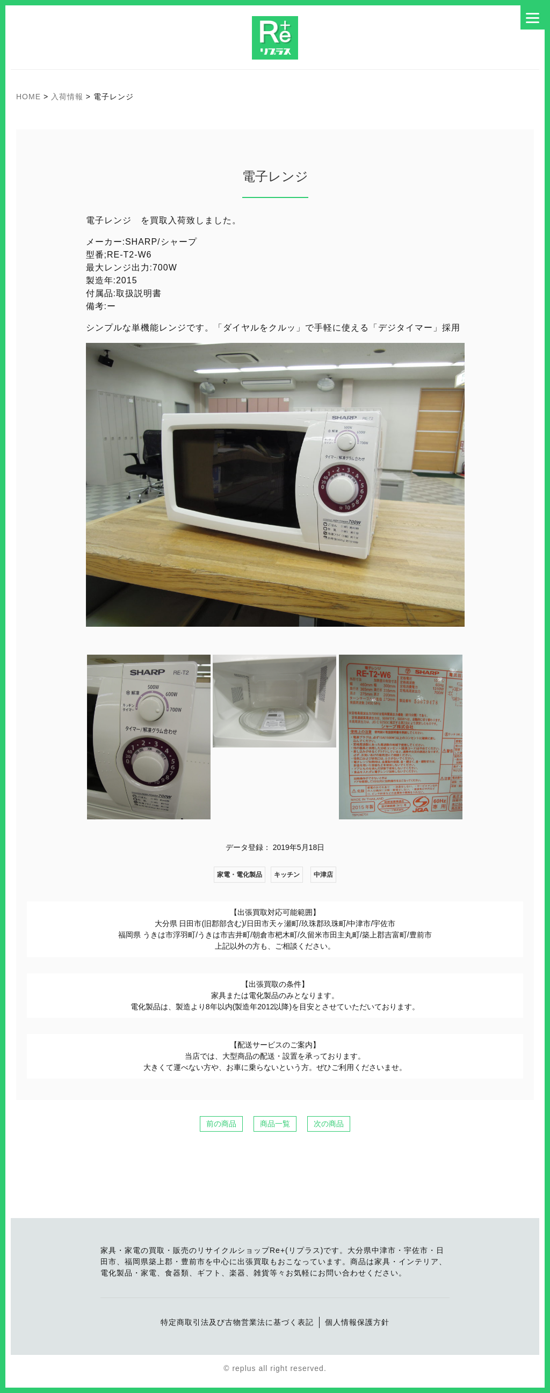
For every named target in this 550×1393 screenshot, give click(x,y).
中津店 (323, 874)
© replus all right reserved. (275, 1368)
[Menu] (532, 17)
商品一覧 (275, 1123)
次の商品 (329, 1123)
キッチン (287, 874)
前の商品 (221, 1123)
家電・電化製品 (239, 874)
